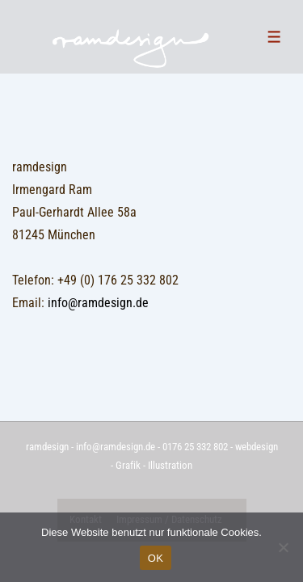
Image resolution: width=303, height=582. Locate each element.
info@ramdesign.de (98, 302)
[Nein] (283, 547)
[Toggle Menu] (274, 36)
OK (155, 558)
